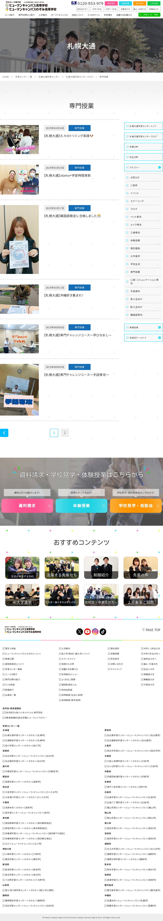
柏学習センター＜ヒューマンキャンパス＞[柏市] (27, 812)
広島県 (108, 792)
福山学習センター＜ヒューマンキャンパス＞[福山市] (131, 807)
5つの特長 (10, 684)
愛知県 (108, 730)
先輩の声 (134, 146)
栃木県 (6, 766)
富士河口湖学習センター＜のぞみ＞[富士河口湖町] (29, 890)
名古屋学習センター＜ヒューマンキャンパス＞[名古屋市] (133, 735)
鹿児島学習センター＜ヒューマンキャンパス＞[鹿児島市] (133, 890)
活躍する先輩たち (124, 14)
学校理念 (108, 14)
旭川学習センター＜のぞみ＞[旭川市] (23, 745)
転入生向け (136, 307)
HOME (6, 76)
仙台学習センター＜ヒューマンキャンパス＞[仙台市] (29, 755)
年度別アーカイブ (138, 337)
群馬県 (6, 776)
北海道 (6, 730)
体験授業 (125, 3)
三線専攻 (135, 232)
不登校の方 (149, 684)
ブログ (133, 208)
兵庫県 (108, 781)
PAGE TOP (153, 629)
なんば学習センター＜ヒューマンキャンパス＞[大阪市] (132, 766)
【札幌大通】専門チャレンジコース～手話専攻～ (76, 374)
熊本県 (108, 864)
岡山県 (108, 812)
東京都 (6, 817)
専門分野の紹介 (12, 679)
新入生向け (136, 299)
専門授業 (135, 272)
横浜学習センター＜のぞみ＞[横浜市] (23, 859)
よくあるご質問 (68, 679)
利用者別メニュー (70, 674)
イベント (134, 193)
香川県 (108, 823)
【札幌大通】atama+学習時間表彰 (67, 175)
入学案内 (43, 14)
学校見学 (139, 3)
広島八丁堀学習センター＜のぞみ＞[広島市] (128, 802)
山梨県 (6, 885)
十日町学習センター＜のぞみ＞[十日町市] (25, 879)
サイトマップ (116, 669)
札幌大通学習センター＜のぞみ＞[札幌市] (25, 735)
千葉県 (6, 802)
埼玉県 (6, 786)
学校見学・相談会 (136, 506)
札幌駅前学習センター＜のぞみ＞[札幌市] (25, 740)
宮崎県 (108, 874)
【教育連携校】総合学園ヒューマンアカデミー (26, 717)
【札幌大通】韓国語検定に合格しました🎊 (72, 215)
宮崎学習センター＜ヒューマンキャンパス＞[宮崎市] (131, 879)
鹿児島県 (109, 885)
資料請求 (111, 3)
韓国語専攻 (136, 314)
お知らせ (134, 177)
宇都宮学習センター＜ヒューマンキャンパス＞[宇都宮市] (31, 771)
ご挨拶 (133, 185)
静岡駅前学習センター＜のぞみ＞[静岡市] (25, 900)
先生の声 (134, 157)
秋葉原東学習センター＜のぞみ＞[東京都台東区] (28, 838)
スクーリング (137, 201)
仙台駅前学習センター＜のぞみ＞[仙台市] (25, 761)
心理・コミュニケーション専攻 (144, 281)
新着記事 (134, 327)
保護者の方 (125, 9)
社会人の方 (149, 669)
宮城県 (6, 750)
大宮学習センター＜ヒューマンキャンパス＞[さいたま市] (31, 792)
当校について (78, 14)
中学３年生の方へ (152, 653)
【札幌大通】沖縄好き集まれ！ (64, 295)
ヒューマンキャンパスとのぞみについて (23, 653)
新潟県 (6, 864)
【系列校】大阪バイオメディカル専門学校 (24, 712)
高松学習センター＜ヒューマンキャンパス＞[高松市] (131, 828)
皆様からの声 (68, 663)
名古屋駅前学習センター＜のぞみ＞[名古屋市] (129, 740)
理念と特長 (10, 648)
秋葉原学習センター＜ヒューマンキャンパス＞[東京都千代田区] (35, 833)
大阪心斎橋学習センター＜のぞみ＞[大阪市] (128, 761)
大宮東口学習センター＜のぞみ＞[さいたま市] (27, 797)
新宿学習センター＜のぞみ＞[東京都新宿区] (26, 828)
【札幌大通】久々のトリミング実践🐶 (69, 135)
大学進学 (135, 256)
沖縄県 (108, 895)
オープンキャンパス (59, 14)
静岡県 (6, 895)
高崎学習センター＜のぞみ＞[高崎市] (23, 781)
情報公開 (9, 658)
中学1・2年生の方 (152, 648)
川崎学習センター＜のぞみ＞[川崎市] (23, 854)
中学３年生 (97, 9)
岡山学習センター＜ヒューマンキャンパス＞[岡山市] (131, 817)
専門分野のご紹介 (26, 14)
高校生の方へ (82, 9)
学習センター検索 (150, 14)
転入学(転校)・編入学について (76, 653)
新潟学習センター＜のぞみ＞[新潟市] (23, 869)
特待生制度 (67, 689)
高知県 (108, 833)
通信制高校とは (69, 684)
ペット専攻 (136, 216)
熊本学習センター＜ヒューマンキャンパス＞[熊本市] (131, 869)
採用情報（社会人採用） (72, 694)
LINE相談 (154, 3)
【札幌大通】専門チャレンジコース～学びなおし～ (78, 335)
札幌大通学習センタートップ (143, 126)
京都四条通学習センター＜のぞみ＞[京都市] (128, 776)
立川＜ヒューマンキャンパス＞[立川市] (23, 843)
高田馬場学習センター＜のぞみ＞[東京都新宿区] (28, 823)
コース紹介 (9, 14)
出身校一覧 (10, 694)
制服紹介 (9, 689)
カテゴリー (135, 167)
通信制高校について (14, 663)
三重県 (108, 745)
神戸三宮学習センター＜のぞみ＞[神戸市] (127, 786)
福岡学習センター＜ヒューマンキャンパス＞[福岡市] (131, 854)
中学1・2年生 (111, 9)
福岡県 (108, 843)
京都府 (108, 771)
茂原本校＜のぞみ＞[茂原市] (19, 807)
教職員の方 (154, 9)
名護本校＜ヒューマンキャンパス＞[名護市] (127, 900)
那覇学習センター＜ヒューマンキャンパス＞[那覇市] (131, 905)
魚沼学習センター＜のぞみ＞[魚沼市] (23, 874)
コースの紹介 (11, 674)
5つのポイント (94, 14)
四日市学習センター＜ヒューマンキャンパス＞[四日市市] (133, 750)
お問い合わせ (116, 663)
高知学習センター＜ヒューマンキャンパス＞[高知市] (131, 838)
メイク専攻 (136, 224)
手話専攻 (135, 291)
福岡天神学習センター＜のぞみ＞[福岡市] (127, 859)
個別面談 (135, 248)
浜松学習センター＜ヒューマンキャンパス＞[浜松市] (29, 905)
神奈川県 (7, 848)
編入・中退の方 (140, 9)
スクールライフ (68, 658)
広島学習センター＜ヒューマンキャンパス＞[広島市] (131, 797)
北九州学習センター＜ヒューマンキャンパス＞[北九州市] (133, 848)
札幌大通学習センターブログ (79, 76)
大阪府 (108, 755)
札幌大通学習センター (49, 76)
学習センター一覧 (23, 76)
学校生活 (135, 264)
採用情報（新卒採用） (71, 700)
